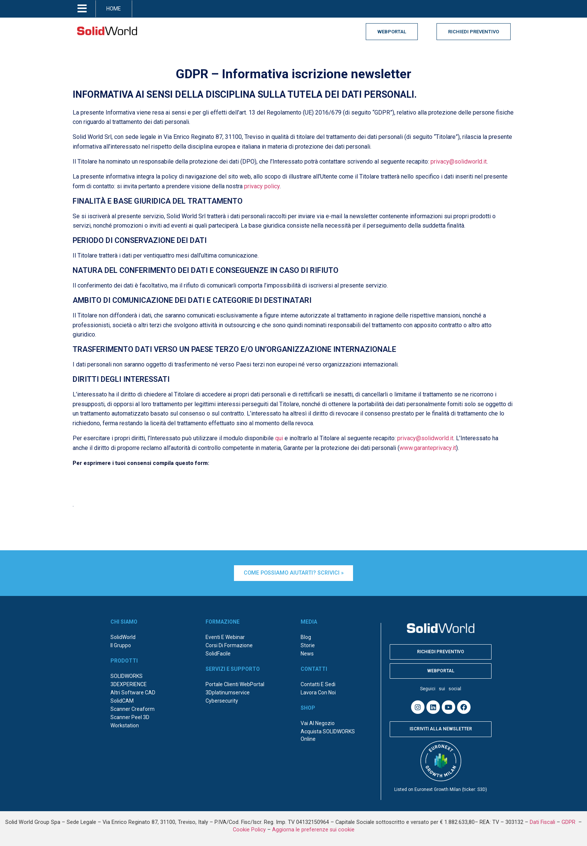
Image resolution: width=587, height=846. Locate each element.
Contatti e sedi (318, 684)
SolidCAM (122, 700)
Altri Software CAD (132, 692)
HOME (113, 9)
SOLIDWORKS (126, 676)
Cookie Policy (249, 829)
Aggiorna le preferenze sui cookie (313, 829)
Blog (306, 637)
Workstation (124, 725)
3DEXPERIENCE (128, 684)
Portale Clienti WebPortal (235, 684)
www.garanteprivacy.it (427, 447)
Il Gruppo (120, 645)
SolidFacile (218, 653)
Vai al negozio (318, 723)
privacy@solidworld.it (459, 161)
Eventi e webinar (225, 637)
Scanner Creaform (132, 709)
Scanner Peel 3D (129, 717)
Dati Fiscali (542, 821)
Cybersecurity (222, 700)
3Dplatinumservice (228, 692)
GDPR (569, 821)
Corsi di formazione (229, 645)
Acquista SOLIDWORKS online (328, 735)
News (307, 653)
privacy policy (262, 186)
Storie (308, 645)
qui (279, 438)
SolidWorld (123, 637)
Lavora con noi (318, 692)
